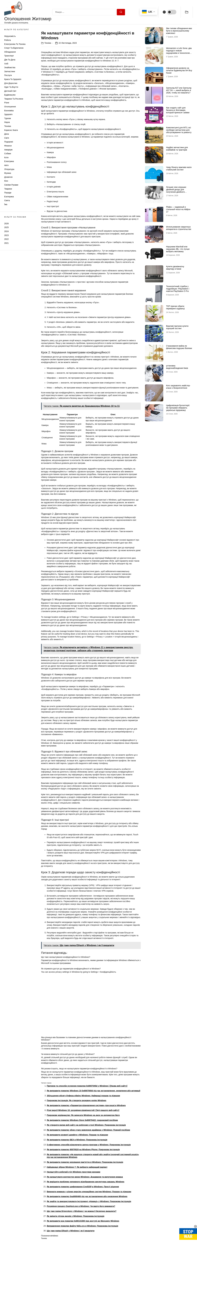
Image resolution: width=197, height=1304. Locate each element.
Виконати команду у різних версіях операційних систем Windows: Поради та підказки (89, 1247)
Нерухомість (10, 36)
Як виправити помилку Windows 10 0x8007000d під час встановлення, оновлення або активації (93, 1147)
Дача (6, 134)
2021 (6, 243)
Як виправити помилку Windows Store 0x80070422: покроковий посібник (82, 1176)
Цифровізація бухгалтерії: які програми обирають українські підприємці (178, 407)
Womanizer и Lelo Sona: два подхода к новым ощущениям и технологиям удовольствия (179, 51)
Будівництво (9, 95)
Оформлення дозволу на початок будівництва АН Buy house (179, 70)
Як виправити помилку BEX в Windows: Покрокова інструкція (77, 1196)
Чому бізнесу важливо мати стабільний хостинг (178, 168)
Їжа (5, 204)
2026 (6, 223)
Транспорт (9, 56)
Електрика (9, 161)
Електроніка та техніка (14, 44)
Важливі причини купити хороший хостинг (177, 327)
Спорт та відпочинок (13, 48)
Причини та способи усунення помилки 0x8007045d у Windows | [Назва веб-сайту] (87, 1142)
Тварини (8, 189)
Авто (6, 165)
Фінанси (8, 146)
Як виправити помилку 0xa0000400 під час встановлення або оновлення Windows (87, 1252)
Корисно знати (11, 130)
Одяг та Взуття (11, 87)
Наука (7, 122)
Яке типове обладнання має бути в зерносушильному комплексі (179, 30)
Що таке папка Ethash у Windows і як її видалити (70, 1287)
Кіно (6, 181)
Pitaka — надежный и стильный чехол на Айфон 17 (178, 209)
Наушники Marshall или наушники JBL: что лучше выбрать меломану (178, 249)
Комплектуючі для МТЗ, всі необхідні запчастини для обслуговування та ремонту (178, 130)
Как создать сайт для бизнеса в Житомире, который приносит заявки (177, 110)
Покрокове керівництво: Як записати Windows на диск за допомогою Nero (83, 1171)
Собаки (7, 153)
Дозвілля (8, 177)
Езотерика (9, 196)
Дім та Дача (9, 60)
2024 (6, 231)
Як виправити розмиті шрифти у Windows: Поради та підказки (77, 1191)
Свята (7, 200)
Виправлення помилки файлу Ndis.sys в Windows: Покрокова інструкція (82, 1282)
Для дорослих (10, 83)
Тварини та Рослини (13, 99)
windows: (54, 1292)
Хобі (6, 64)
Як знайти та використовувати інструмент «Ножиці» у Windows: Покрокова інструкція (89, 1257)
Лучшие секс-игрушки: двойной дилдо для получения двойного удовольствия (176, 190)
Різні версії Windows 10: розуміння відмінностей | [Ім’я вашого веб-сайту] (83, 1166)
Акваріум (8, 150)
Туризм (7, 118)
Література (9, 169)
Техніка (7, 126)
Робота (7, 40)
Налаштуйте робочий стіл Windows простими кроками (73, 1228)
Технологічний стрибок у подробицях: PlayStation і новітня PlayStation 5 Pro (177, 288)
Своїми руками (11, 185)
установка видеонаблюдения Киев (177, 367)
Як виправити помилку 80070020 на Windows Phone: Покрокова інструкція (83, 1205)
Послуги (8, 75)
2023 (6, 235)
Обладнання (10, 52)
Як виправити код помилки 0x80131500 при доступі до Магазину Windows (83, 1277)
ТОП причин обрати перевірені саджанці (175, 307)
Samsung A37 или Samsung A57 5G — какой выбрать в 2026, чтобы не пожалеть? (178, 90)
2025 (6, 227)
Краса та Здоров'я (12, 79)
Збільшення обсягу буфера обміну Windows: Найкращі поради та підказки (83, 1151)
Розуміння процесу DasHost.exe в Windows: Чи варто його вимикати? (81, 1262)
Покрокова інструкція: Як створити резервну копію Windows (76, 1156)
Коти (6, 157)
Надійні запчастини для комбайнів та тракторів (177, 148)
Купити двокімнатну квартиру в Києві (175, 267)
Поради (7, 192)
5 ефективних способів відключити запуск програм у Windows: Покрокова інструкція (89, 1201)
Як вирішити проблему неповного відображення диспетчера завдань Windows (85, 1238)
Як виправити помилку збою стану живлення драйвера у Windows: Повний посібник (88, 1186)
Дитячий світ (10, 91)
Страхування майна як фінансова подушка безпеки (179, 347)
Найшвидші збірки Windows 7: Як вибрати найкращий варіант (77, 1223)
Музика (7, 173)
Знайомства (9, 67)
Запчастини (9, 71)
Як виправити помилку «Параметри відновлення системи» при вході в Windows (86, 1161)
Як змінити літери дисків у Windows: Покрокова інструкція (75, 1272)
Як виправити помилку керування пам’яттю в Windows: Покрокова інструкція (85, 1218)
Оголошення (10, 106)
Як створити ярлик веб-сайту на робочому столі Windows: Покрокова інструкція (86, 1181)
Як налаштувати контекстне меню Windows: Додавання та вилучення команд (85, 1233)
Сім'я (6, 138)
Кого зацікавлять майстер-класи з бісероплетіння (178, 386)
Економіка (9, 110)
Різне (6, 102)
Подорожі (8, 142)
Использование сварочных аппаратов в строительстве (178, 228)
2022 (6, 239)
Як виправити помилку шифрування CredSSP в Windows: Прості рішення (83, 1243)
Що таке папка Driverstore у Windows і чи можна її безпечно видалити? (81, 1267)
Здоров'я (8, 114)
